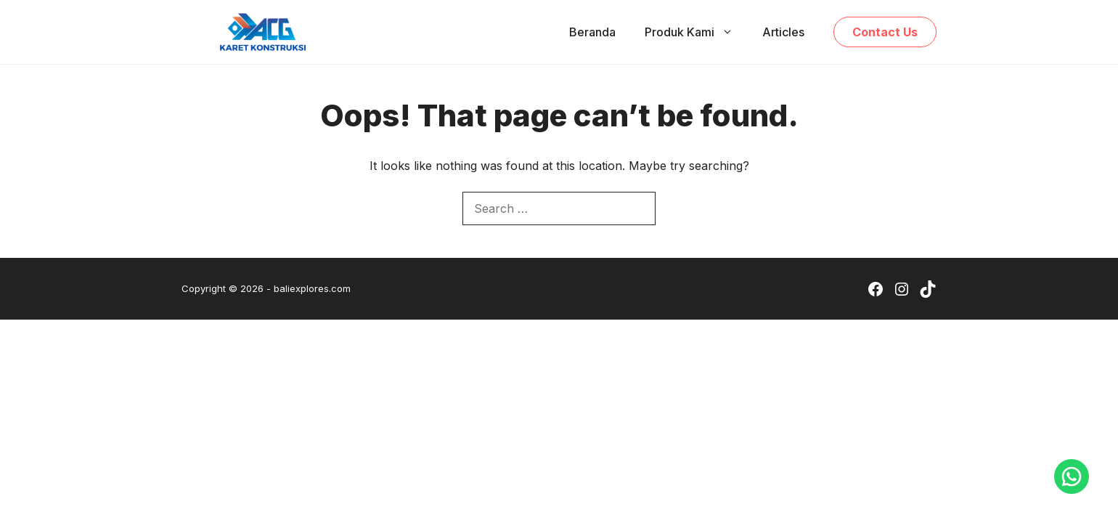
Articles (783, 32)
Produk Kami (696, 31)
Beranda (592, 32)
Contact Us (885, 32)
